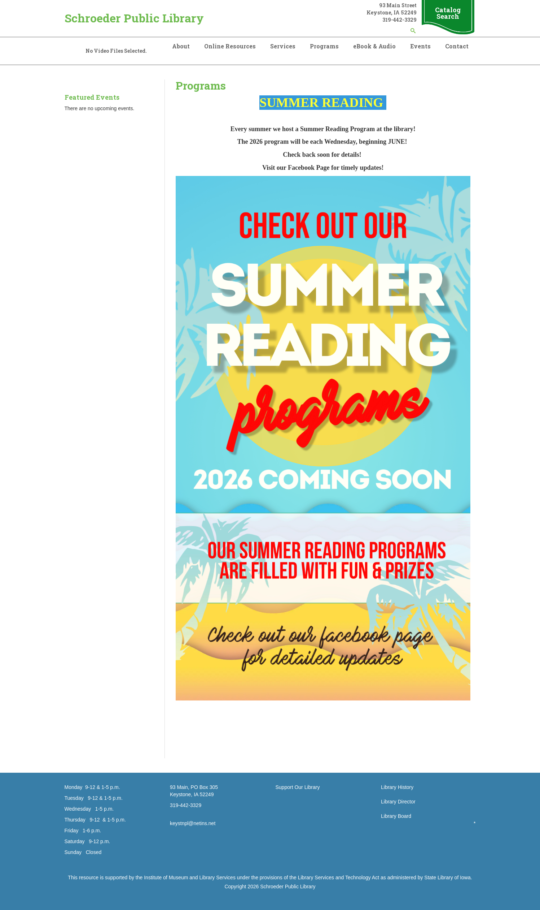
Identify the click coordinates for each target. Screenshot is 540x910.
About (181, 46)
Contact (457, 46)
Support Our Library (298, 787)
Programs (324, 46)
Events (420, 46)
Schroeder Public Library (134, 18)
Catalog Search (448, 13)
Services (282, 46)
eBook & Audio (374, 46)
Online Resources (230, 46)
